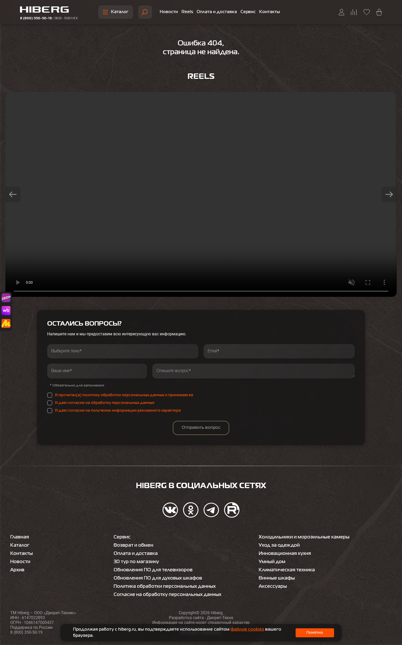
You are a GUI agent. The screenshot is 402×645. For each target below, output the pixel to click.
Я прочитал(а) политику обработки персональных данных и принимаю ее (124, 395)
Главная (19, 537)
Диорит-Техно (220, 617)
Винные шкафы (277, 578)
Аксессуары (273, 586)
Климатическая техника (287, 570)
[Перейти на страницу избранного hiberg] (367, 12)
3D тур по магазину (136, 562)
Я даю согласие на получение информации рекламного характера (118, 410)
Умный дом (272, 562)
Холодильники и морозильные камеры (304, 537)
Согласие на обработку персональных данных (167, 595)
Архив (17, 570)
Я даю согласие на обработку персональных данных (104, 402)
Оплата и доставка (217, 12)
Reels (187, 12)
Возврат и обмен (133, 545)
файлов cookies (247, 629)
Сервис (248, 12)
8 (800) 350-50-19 (49, 18)
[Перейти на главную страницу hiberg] (49, 10)
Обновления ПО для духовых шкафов (158, 578)
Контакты (269, 12)
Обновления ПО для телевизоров (153, 570)
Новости (169, 12)
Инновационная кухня (285, 554)
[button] (13, 194)
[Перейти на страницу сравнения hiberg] (354, 12)
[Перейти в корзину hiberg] (379, 12)
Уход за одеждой (279, 545)
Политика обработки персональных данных (165, 586)
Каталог (115, 12)
